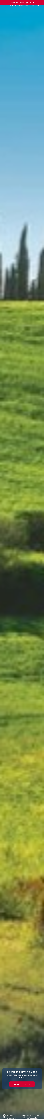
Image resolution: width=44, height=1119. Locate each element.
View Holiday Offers (22, 1084)
